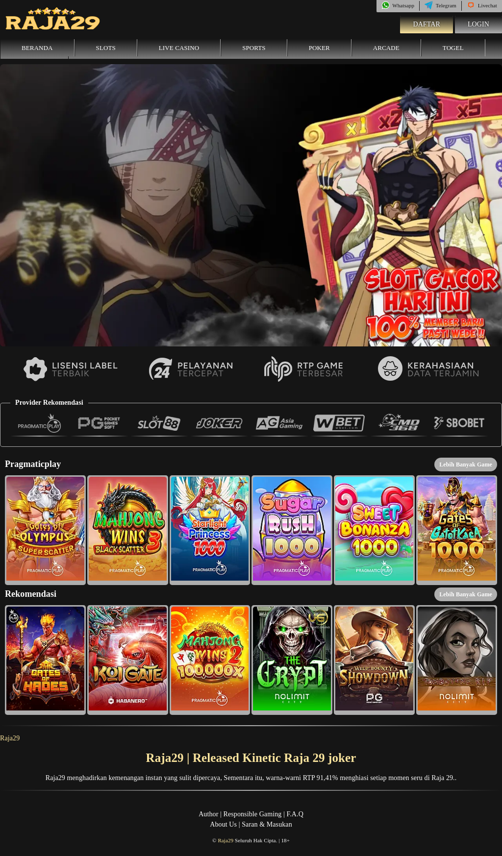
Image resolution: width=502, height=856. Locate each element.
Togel (453, 47)
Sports (254, 47)
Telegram (440, 5)
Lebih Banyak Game (465, 464)
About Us (223, 824)
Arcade (386, 47)
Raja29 (10, 738)
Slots (106, 47)
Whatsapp (397, 5)
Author (208, 814)
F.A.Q (294, 814)
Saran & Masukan (267, 824)
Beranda (37, 47)
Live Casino (179, 47)
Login (478, 24)
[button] (45, 530)
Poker (319, 47)
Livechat (482, 5)
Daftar (426, 24)
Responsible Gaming (253, 814)
